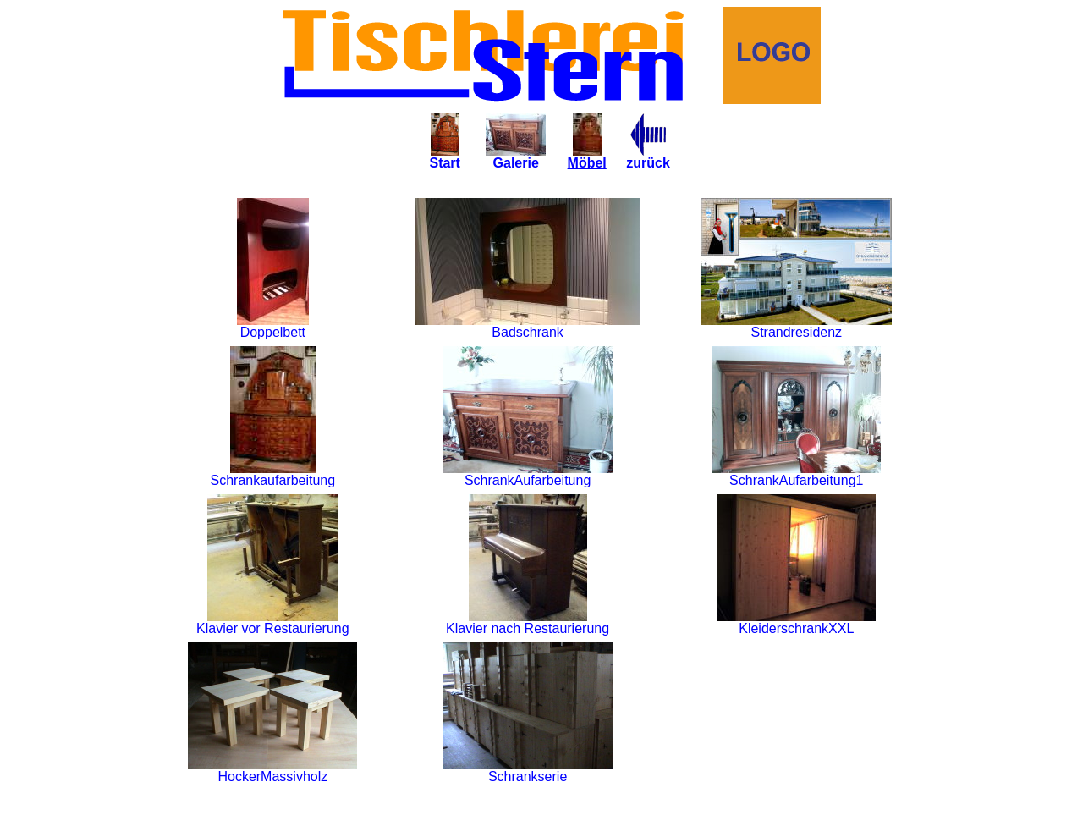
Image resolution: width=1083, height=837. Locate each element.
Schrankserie (528, 770)
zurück (648, 157)
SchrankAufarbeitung (528, 474)
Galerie (516, 157)
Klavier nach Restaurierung (527, 622)
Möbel (587, 157)
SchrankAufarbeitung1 (796, 474)
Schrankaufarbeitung (273, 474)
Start (444, 157)
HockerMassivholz (272, 770)
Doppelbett (273, 326)
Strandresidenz (796, 326)
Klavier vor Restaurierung (272, 622)
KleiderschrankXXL (796, 622)
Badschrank (527, 326)
